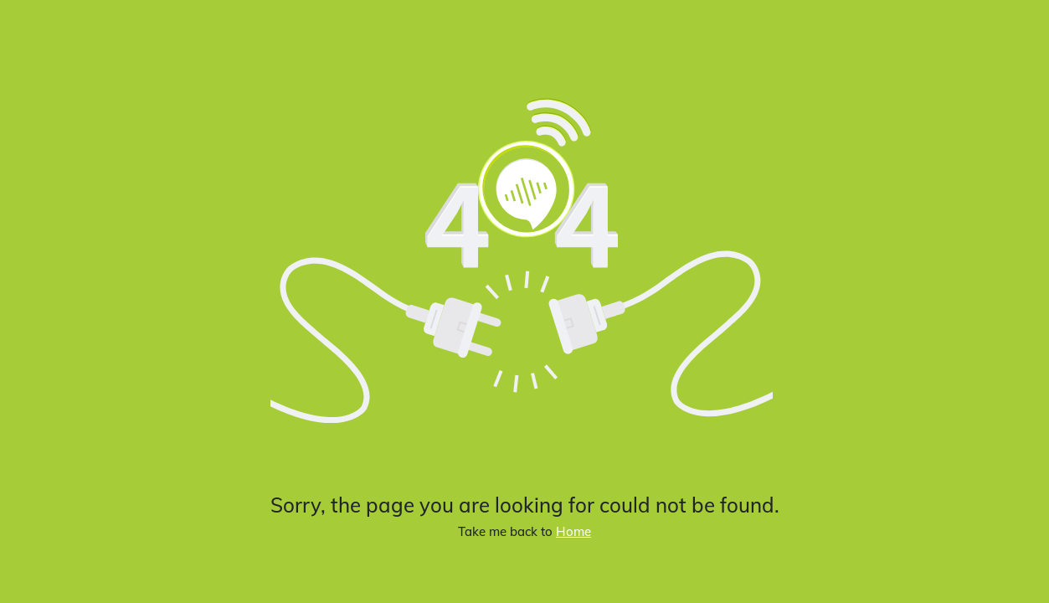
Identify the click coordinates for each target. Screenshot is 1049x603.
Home (573, 531)
